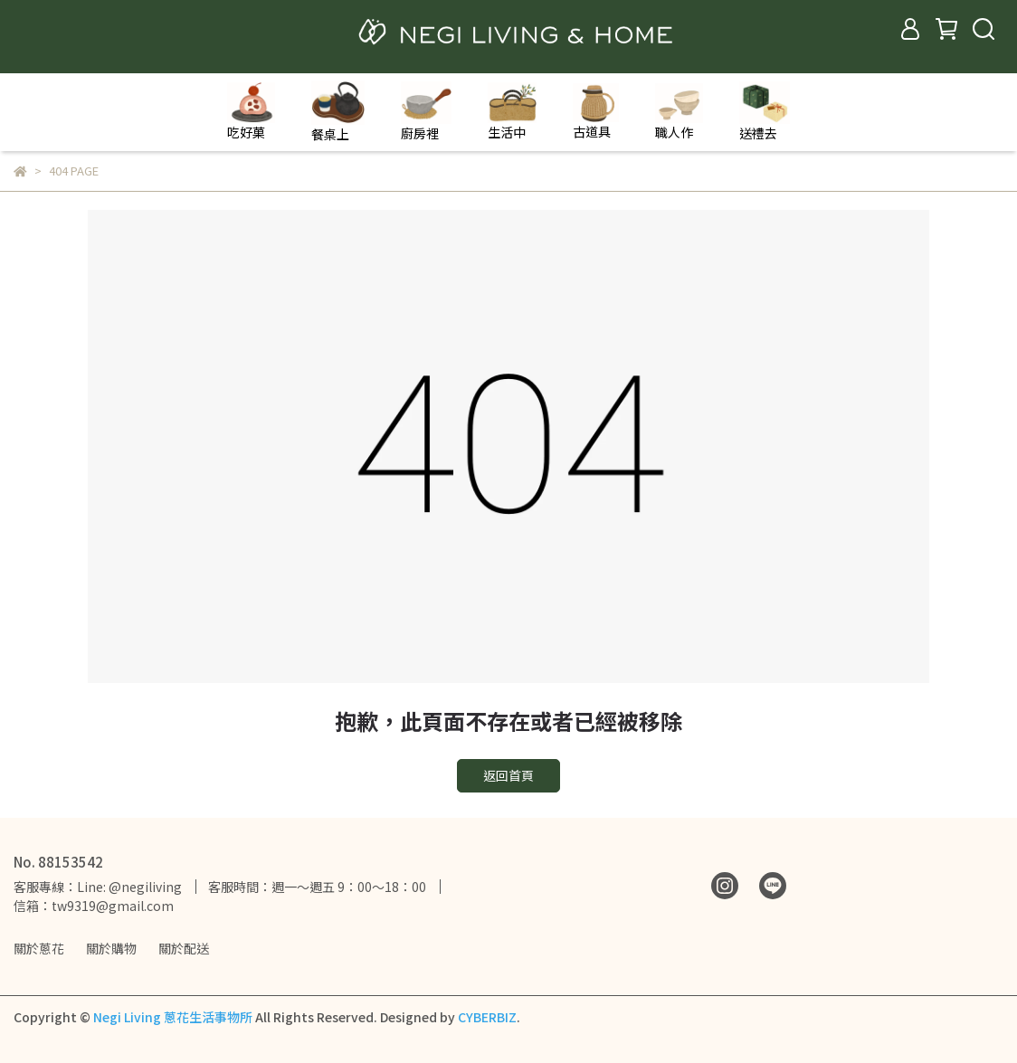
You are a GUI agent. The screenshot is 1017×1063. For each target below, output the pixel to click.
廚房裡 (426, 111)
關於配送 (183, 948)
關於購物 (111, 948)
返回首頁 (508, 775)
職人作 (679, 112)
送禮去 (764, 111)
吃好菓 (251, 111)
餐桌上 (338, 112)
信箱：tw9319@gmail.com (94, 906)
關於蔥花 (39, 948)
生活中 (512, 111)
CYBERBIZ (487, 1017)
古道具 (596, 111)
